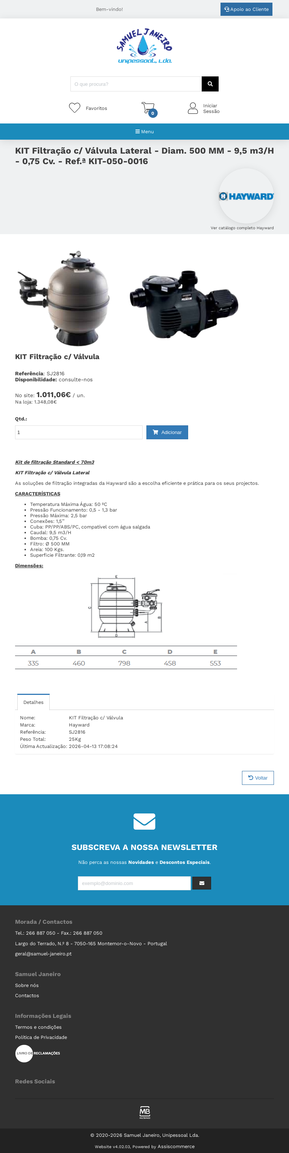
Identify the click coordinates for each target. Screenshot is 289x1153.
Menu (144, 131)
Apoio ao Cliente (246, 9)
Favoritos (96, 108)
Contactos (27, 995)
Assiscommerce (176, 1146)
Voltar (258, 778)
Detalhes (33, 702)
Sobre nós (27, 985)
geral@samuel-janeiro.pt (43, 954)
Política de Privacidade (41, 1037)
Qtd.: (21, 419)
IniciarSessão (211, 108)
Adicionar (167, 432)
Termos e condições (38, 1027)
